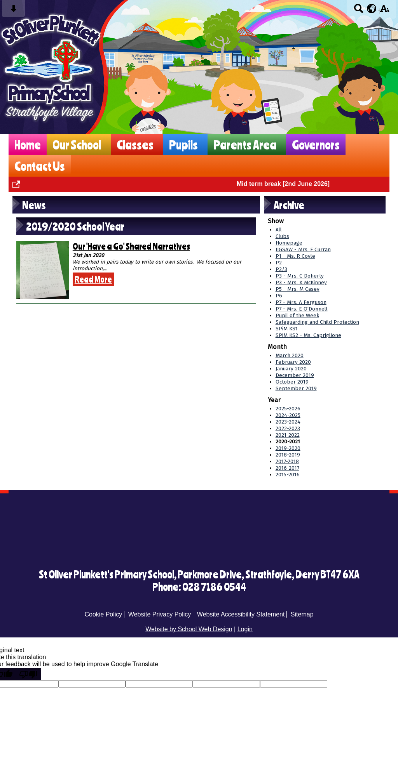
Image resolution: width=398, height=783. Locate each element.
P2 (279, 262)
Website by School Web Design (188, 629)
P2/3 (281, 269)
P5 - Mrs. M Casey (297, 289)
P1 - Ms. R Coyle (295, 256)
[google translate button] (371, 8)
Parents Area (244, 144)
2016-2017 (287, 468)
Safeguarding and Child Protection (317, 322)
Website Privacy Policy (159, 614)
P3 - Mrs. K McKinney (301, 282)
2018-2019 (288, 454)
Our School (76, 144)
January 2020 (291, 368)
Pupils (183, 144)
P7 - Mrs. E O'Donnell (302, 309)
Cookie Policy (103, 614)
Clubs (282, 236)
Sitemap (302, 614)
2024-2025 (288, 415)
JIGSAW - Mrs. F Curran (303, 249)
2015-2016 (288, 474)
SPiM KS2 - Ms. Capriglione (308, 335)
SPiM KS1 (287, 328)
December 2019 (295, 375)
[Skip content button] (13, 11)
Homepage (289, 243)
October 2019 (292, 381)
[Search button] (358, 11)
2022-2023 (288, 428)
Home (27, 144)
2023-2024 (288, 421)
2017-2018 (287, 461)
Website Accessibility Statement (241, 614)
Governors (316, 144)
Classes (135, 144)
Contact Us (39, 166)
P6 (279, 295)
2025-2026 (288, 408)
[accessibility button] (384, 11)
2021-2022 (288, 435)
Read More (93, 279)
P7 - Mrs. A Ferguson (301, 302)
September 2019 (296, 388)
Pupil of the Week (297, 315)
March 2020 (290, 355)
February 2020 (293, 362)
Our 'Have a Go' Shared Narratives (131, 246)
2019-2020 (288, 448)
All (279, 229)
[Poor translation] (28, 674)
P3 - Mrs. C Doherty (300, 276)
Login (245, 629)
